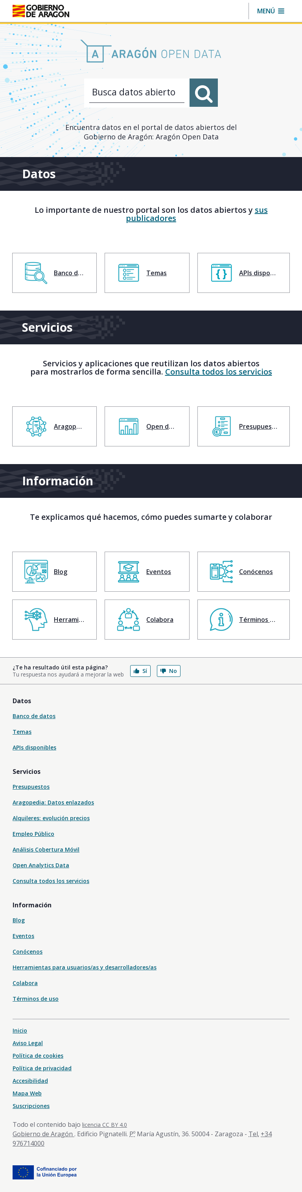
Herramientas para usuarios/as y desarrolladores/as (85, 967)
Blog (19, 920)
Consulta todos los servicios (218, 371)
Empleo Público (33, 833)
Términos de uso (36, 998)
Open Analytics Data (41, 865)
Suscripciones (31, 1106)
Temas (22, 731)
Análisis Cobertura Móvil (46, 849)
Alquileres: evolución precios (51, 818)
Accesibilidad (30, 1080)
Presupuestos (31, 786)
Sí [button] (140, 671)
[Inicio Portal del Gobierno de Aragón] (41, 11)
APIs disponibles (34, 747)
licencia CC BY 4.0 (104, 1124)
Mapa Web (27, 1093)
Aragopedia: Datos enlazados (53, 802)
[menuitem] (54, 273)
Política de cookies (38, 1055)
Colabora (25, 983)
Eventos (23, 936)
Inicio (20, 1030)
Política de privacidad (42, 1068)
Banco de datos (34, 716)
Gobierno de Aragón (43, 1134)
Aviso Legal (28, 1043)
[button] (270, 11)
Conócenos (27, 951)
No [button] (168, 671)
